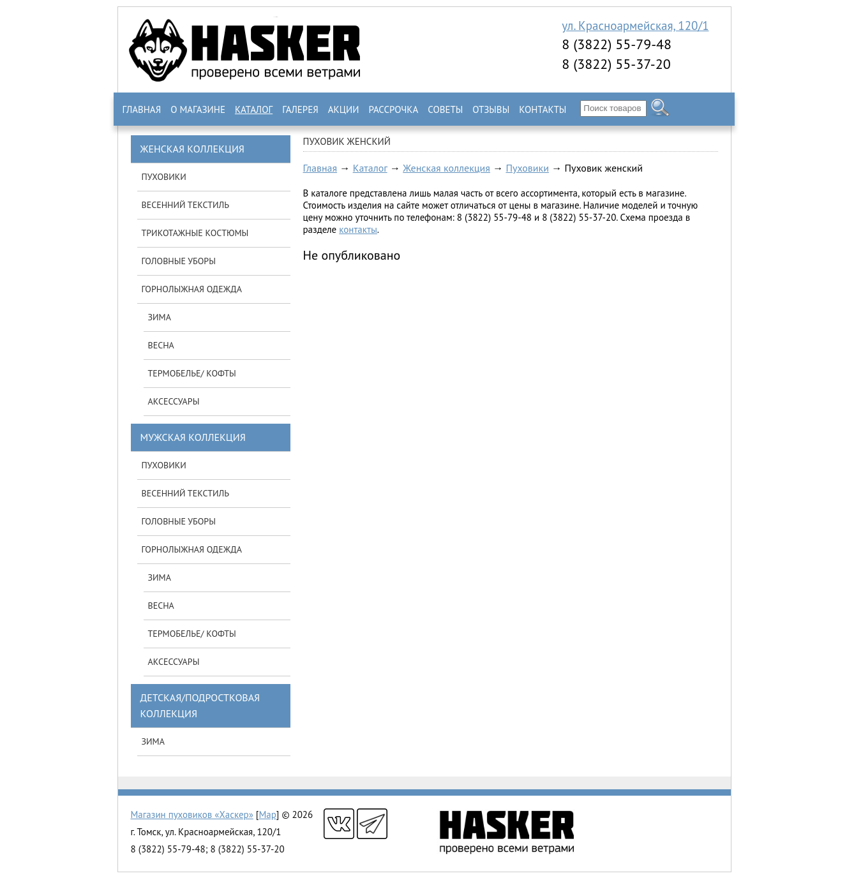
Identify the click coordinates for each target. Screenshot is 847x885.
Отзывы (490, 109)
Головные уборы (179, 261)
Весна (161, 345)
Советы (445, 109)
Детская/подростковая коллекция (200, 705)
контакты (358, 229)
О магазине (197, 109)
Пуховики (527, 167)
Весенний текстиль (186, 205)
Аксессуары (174, 401)
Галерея (300, 109)
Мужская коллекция (193, 437)
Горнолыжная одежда (192, 289)
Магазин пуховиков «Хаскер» (192, 814)
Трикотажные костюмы (195, 233)
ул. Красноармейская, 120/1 (635, 25)
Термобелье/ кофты (192, 373)
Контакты (542, 109)
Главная (142, 109)
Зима (159, 317)
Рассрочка (393, 109)
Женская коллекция (446, 167)
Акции (343, 109)
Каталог (254, 109)
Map (267, 814)
